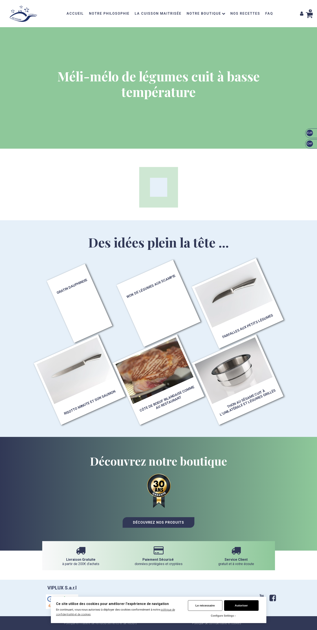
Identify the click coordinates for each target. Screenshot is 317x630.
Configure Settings (222, 615)
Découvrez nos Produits (158, 522)
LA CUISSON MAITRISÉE (158, 13)
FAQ (269, 13)
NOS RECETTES (245, 13)
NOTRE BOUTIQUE (206, 13)
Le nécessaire (205, 605)
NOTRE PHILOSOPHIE (109, 13)
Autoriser (241, 605)
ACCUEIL (75, 13)
